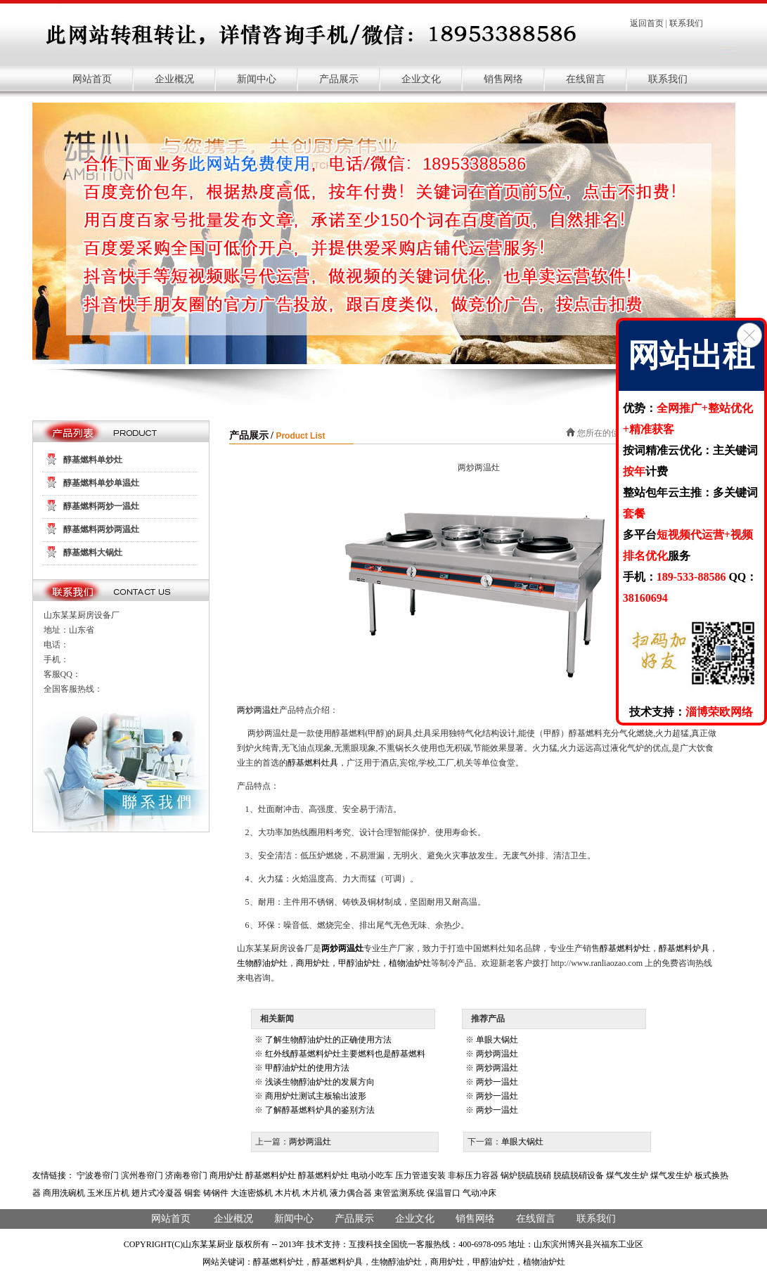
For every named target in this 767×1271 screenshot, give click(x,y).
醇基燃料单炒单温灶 (101, 483)
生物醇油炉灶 (262, 963)
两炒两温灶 (258, 710)
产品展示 (339, 79)
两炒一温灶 (497, 1082)
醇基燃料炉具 (684, 948)
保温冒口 (443, 1193)
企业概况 (174, 79)
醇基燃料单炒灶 (92, 460)
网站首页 (92, 79)
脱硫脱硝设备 (578, 1175)
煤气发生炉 (627, 1175)
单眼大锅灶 (497, 1040)
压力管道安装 (420, 1175)
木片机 (287, 1193)
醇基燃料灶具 (313, 763)
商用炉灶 (313, 963)
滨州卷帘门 (142, 1175)
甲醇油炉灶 (359, 963)
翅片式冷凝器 (156, 1193)
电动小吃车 (372, 1175)
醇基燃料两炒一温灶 (101, 506)
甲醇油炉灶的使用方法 (307, 1068)
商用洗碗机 (64, 1193)
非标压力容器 (473, 1175)
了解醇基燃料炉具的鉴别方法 (320, 1110)
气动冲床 (479, 1193)
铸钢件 (215, 1193)
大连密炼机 (252, 1193)
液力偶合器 (351, 1193)
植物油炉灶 (410, 963)
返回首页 (647, 23)
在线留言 (585, 79)
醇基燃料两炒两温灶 (101, 529)
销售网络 (503, 79)
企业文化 (421, 79)
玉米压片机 (108, 1193)
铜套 (192, 1193)
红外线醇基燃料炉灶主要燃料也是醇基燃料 (345, 1054)
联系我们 (686, 23)
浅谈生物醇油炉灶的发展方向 (320, 1082)
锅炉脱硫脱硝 (526, 1175)
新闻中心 (256, 79)
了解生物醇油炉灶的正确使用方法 (328, 1040)
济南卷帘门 (186, 1175)
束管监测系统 (399, 1193)
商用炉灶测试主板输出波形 (315, 1096)
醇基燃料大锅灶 (92, 552)
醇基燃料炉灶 (625, 948)
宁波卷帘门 (98, 1175)
